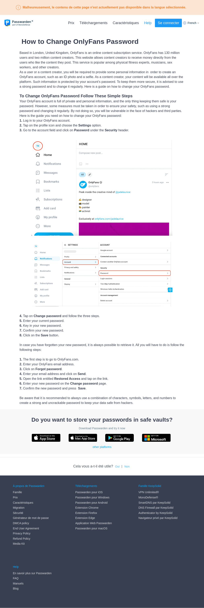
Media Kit (19, 543)
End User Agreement (26, 528)
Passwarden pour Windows (92, 497)
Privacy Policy (21, 533)
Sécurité (18, 513)
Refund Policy (21, 538)
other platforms (102, 447)
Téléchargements (93, 23)
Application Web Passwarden (93, 523)
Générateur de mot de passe (31, 518)
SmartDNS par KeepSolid (154, 502)
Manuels (18, 568)
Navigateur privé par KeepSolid (157, 518)
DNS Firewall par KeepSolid (155, 507)
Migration (19, 507)
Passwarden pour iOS (89, 492)
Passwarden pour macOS (91, 528)
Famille (17, 492)
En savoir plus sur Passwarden (32, 557)
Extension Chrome (86, 507)
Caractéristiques (126, 23)
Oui (117, 466)
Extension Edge (85, 518)
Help (147, 23)
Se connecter (168, 23)
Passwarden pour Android (91, 502)
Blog (16, 573)
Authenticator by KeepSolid (155, 513)
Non (127, 466)
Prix (71, 23)
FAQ (16, 563)
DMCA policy (21, 523)
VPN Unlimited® (148, 492)
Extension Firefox (86, 513)
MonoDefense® (148, 497)
